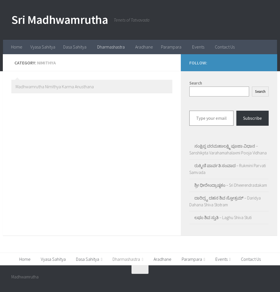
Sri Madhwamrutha (59, 19)
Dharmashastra (111, 47)
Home (16, 47)
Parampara (171, 47)
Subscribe (252, 118)
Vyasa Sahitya (42, 47)
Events (198, 47)
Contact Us (225, 47)
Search (260, 91)
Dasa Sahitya (74, 47)
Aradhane (144, 47)
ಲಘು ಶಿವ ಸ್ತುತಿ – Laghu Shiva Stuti (223, 217)
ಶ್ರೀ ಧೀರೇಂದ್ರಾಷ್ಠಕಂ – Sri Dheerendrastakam (230, 185)
